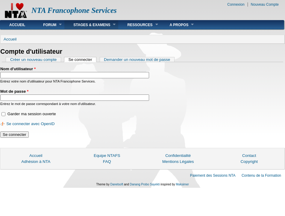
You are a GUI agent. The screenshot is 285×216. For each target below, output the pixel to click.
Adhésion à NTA (35, 161)
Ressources (138, 24)
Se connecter (83, 59)
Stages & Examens (90, 24)
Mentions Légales (178, 161)
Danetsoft (116, 184)
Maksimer (182, 184)
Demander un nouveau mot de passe (137, 59)
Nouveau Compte (265, 4)
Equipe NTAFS (107, 155)
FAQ (107, 161)
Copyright (249, 161)
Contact (249, 155)
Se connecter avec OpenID (30, 124)
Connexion (235, 4)
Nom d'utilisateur (18, 69)
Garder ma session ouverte (31, 114)
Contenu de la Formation (261, 175)
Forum (48, 24)
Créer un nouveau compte (33, 59)
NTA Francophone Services (74, 10)
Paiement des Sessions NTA (213, 175)
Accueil (17, 25)
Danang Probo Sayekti (145, 184)
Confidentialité (178, 155)
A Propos (177, 24)
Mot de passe (14, 91)
